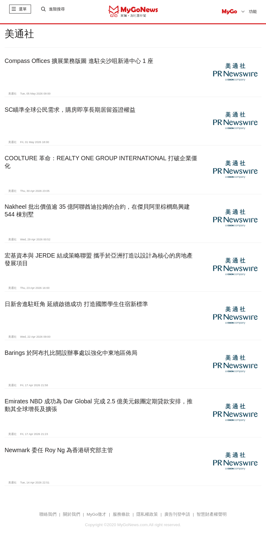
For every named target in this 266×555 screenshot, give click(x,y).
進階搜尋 (57, 12)
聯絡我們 (48, 518)
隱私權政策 (147, 518)
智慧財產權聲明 (212, 518)
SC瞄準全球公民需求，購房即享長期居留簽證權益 (70, 113)
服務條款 (121, 518)
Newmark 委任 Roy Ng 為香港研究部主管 (59, 453)
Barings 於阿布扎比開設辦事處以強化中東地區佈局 (71, 356)
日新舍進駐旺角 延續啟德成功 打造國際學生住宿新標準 (76, 308)
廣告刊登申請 (177, 518)
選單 (23, 12)
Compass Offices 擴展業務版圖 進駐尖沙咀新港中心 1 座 (79, 64)
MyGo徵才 (96, 518)
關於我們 (71, 518)
